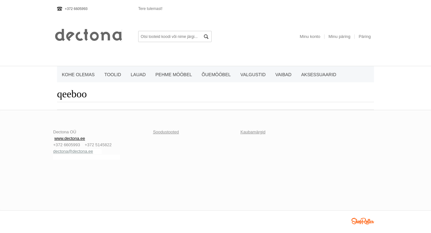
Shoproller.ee (362, 221)
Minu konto (310, 36)
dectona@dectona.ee (73, 151)
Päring (365, 36)
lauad (138, 74)
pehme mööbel (173, 74)
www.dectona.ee (69, 138)
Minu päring (339, 36)
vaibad (283, 74)
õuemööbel (216, 74)
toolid (112, 74)
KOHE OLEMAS (78, 74)
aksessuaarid (318, 74)
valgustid (252, 74)
